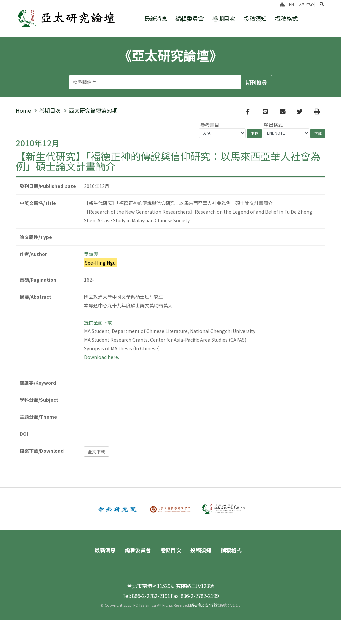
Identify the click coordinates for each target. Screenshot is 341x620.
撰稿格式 (286, 18)
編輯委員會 (189, 18)
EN (291, 4)
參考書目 (209, 124)
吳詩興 (91, 254)
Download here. (101, 357)
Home (23, 110)
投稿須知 (255, 18)
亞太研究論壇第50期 (93, 110)
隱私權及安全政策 (204, 605)
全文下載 (96, 451)
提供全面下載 (98, 322)
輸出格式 (273, 124)
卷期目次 (223, 18)
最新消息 (155, 18)
